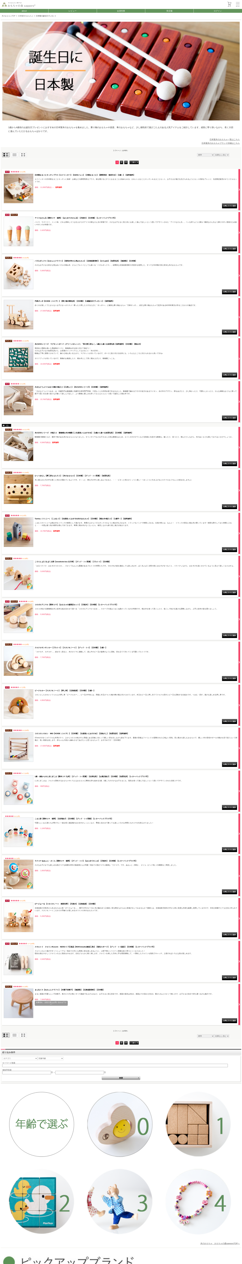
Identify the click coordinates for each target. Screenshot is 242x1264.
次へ (134, 162)
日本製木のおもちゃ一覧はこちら (225, 139)
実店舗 (169, 11)
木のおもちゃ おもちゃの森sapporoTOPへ (220, 1243)
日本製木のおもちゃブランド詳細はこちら (221, 143)
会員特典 (121, 11)
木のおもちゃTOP (8, 16)
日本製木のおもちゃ (25, 16)
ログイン (218, 11)
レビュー (73, 11)
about (24, 11)
